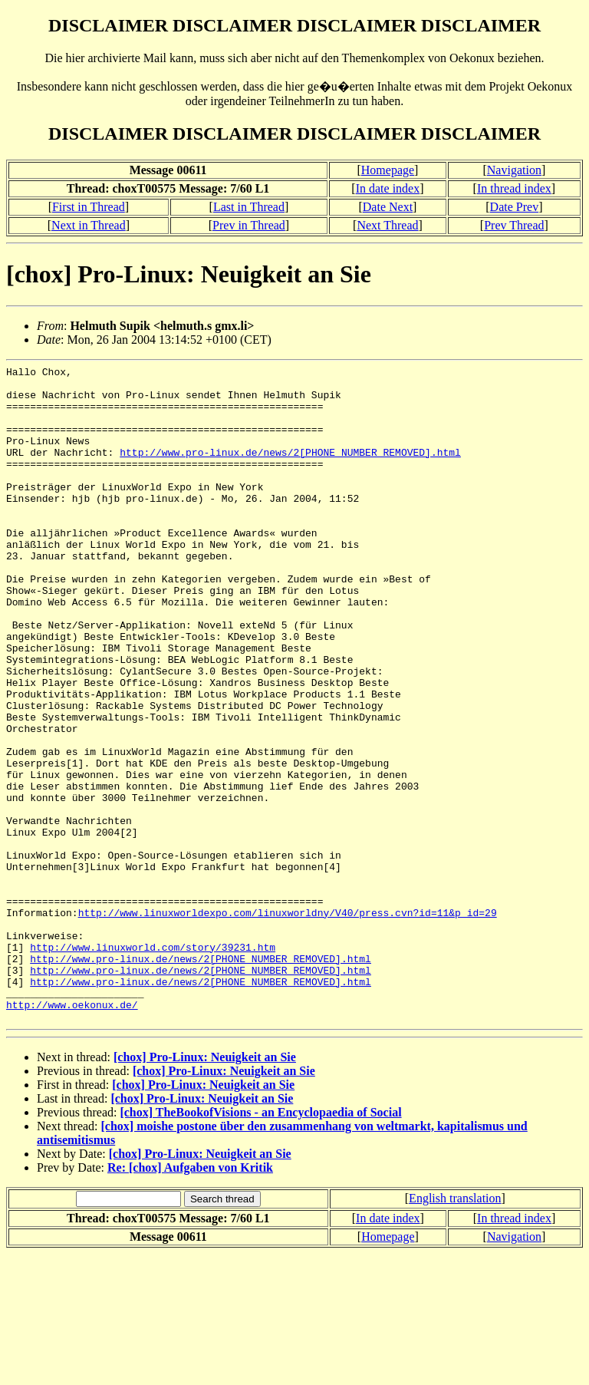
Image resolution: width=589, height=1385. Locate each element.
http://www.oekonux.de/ (72, 1133)
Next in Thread (88, 225)
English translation (455, 1329)
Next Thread (387, 225)
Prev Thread (514, 225)
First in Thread (88, 206)
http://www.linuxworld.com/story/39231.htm (152, 1064)
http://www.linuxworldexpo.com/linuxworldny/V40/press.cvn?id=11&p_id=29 (287, 1023)
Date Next (388, 206)
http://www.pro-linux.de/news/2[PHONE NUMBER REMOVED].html (290, 470)
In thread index (514, 188)
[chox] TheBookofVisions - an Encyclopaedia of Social (260, 1243)
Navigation (514, 169)
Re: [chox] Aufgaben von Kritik (190, 1298)
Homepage (387, 169)
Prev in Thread (248, 225)
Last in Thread (249, 206)
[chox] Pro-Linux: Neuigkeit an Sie (205, 1188)
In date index (388, 188)
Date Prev (514, 206)
